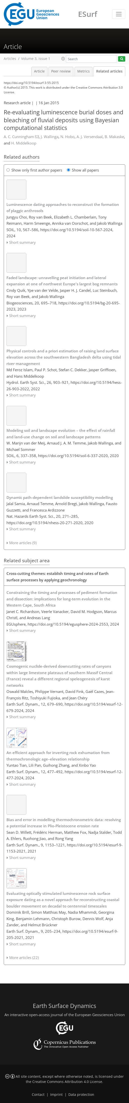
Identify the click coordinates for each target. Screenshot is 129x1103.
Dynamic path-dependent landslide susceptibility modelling (59, 497)
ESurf (87, 14)
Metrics (83, 71)
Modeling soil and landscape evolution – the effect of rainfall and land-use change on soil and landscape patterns (60, 433)
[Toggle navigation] (118, 14)
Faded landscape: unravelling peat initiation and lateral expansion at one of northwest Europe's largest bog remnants (62, 281)
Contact (38, 1094)
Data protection (81, 1094)
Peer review (61, 71)
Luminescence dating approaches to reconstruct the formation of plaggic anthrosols (62, 207)
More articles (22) (24, 957)
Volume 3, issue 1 (35, 58)
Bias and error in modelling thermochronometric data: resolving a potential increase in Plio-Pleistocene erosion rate (63, 823)
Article (39, 71)
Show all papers (83, 170)
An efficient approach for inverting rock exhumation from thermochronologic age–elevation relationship (58, 755)
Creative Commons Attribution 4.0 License (67, 1081)
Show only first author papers (34, 170)
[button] (63, 58)
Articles (10, 58)
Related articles (109, 71)
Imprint (56, 1094)
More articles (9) (23, 542)
